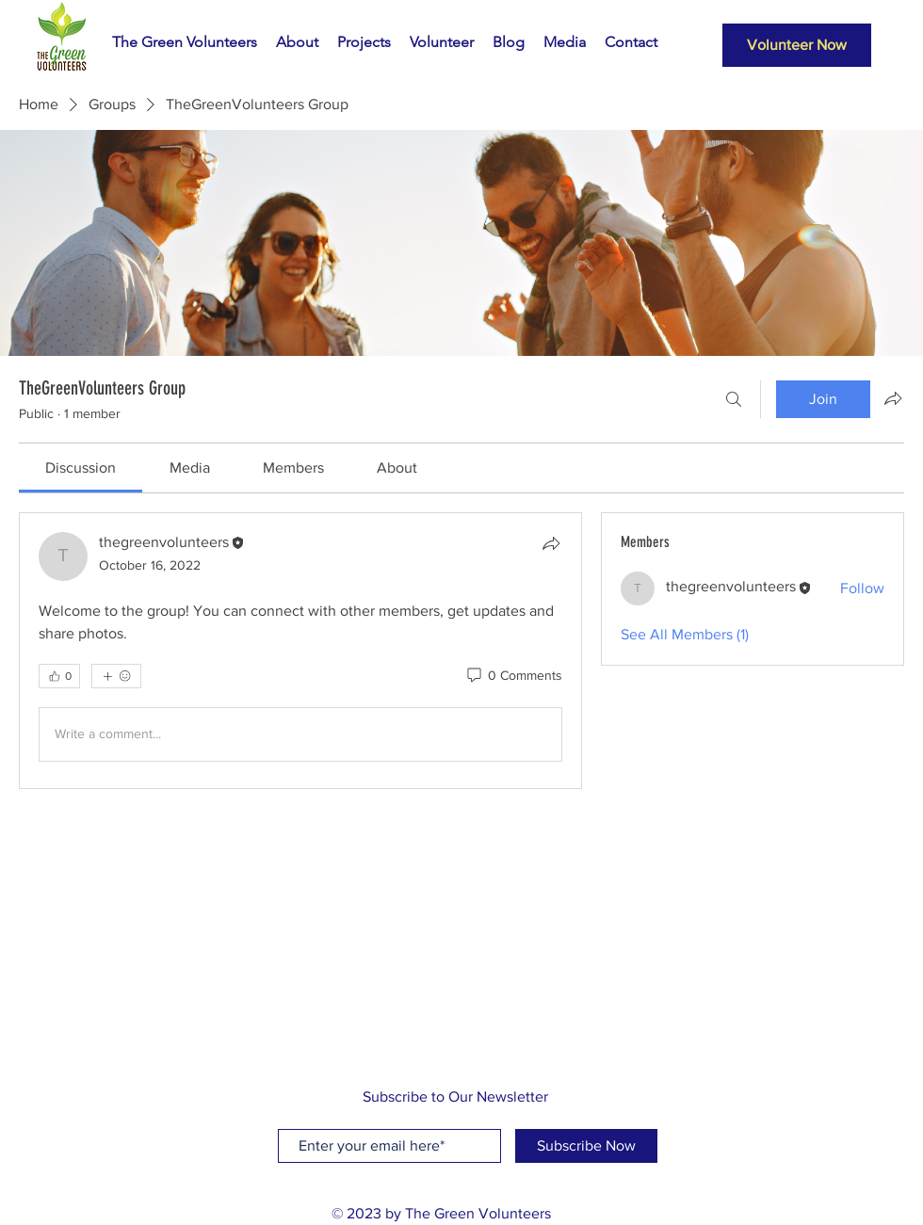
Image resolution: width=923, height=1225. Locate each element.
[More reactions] (116, 676)
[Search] (733, 399)
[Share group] (893, 398)
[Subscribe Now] (586, 1146)
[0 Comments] (513, 676)
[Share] (551, 543)
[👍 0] (59, 676)
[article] (300, 650)
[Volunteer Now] (796, 45)
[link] (80, 467)
